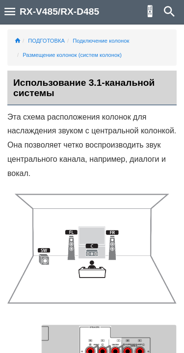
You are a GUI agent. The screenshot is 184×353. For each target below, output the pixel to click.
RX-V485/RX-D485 (59, 11)
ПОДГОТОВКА (46, 41)
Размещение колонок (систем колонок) (72, 55)
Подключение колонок (101, 41)
